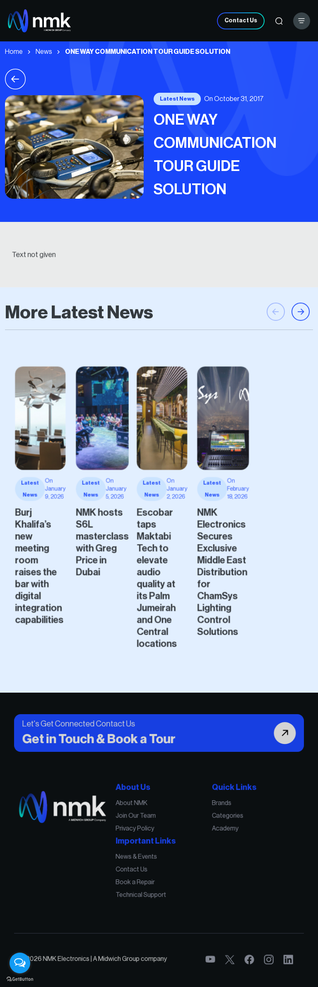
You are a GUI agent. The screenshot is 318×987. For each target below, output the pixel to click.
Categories (208, 831)
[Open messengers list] (20, 963)
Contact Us (240, 21)
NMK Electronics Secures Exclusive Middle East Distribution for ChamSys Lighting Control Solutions (204, 554)
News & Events (143, 860)
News (44, 51)
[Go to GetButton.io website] (20, 978)
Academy (206, 840)
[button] (300, 340)
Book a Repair (142, 878)
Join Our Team (142, 831)
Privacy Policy (142, 840)
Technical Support (146, 888)
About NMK (139, 822)
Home (14, 51)
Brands (204, 822)
